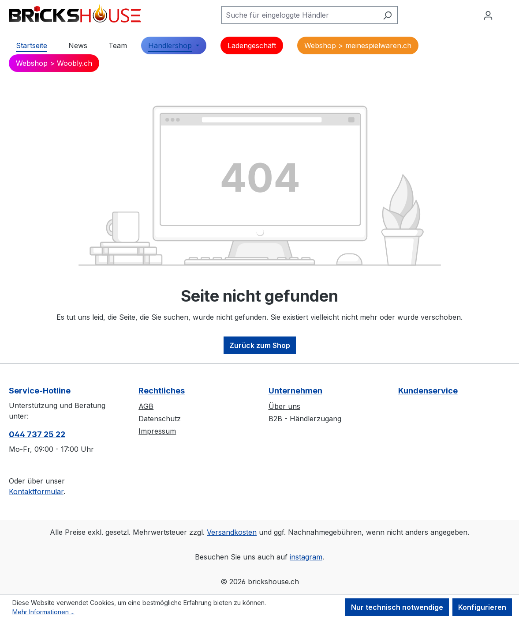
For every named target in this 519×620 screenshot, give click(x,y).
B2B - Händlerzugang (305, 418)
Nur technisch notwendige (397, 607)
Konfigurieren (482, 607)
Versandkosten (232, 532)
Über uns (284, 406)
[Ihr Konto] (488, 15)
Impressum (157, 431)
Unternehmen (295, 390)
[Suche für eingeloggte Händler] (299, 15)
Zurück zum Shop (259, 345)
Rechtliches (161, 390)
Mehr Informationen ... (43, 612)
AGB (145, 406)
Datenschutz (159, 418)
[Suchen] (387, 15)
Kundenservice (428, 390)
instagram (306, 556)
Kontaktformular (36, 491)
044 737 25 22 (37, 434)
